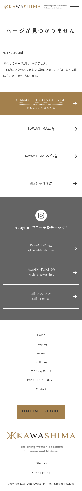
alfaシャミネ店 (53, 183)
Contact (41, 389)
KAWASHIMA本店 (52, 128)
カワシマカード (41, 371)
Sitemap (41, 463)
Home (41, 335)
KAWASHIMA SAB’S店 (51, 155)
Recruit (41, 353)
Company (41, 344)
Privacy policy (41, 472)
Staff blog (41, 362)
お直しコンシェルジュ (41, 380)
